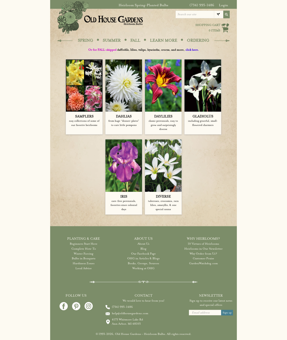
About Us (143, 244)
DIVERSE (163, 196)
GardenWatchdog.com (203, 263)
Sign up (227, 312)
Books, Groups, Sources (143, 263)
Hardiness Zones (83, 263)
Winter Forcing (83, 253)
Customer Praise (203, 258)
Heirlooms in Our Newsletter (203, 249)
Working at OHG (143, 268)
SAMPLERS (84, 116)
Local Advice (83, 268)
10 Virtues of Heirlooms (203, 244)
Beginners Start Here (83, 244)
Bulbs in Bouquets (83, 258)
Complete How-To (83, 249)
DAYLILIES (163, 116)
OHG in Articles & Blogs (143, 258)
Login (223, 5)
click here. (192, 50)
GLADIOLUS (202, 116)
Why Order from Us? (203, 253)
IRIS (123, 196)
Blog (143, 249)
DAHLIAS (124, 116)
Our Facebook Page (143, 253)
